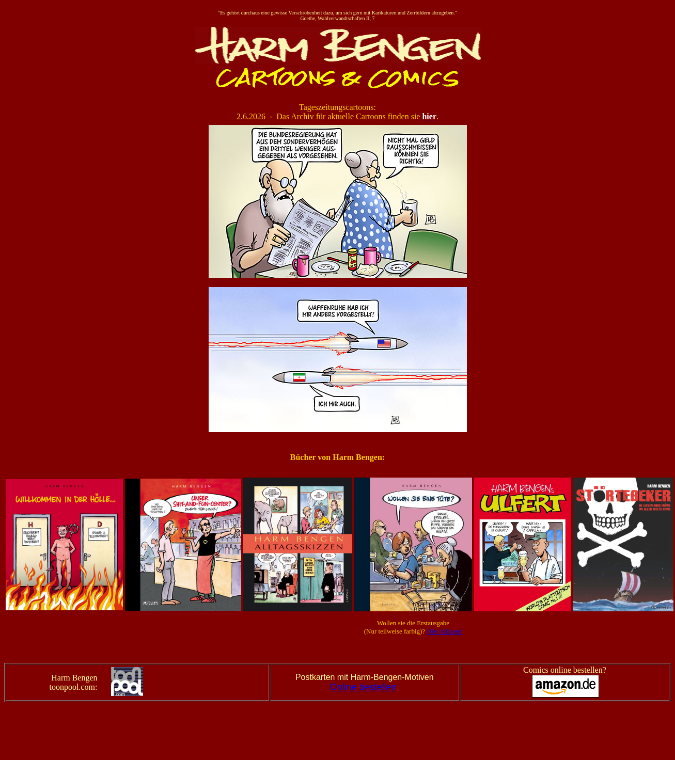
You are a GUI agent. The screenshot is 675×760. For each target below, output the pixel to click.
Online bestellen (363, 687)
